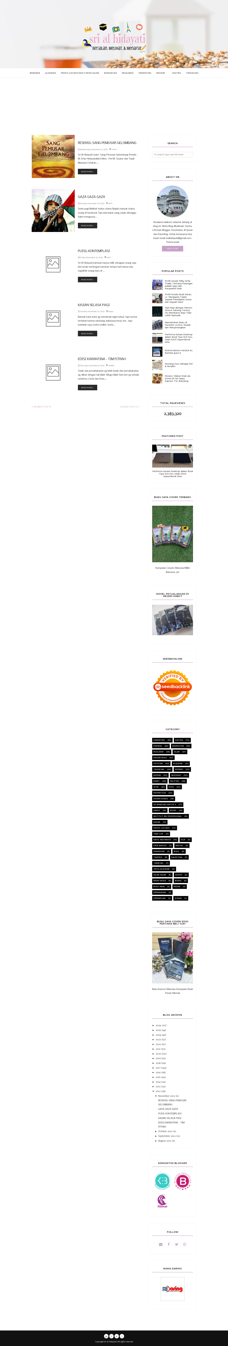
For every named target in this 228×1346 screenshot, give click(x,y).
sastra (114, 149)
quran (178, 898)
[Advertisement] (114, 111)
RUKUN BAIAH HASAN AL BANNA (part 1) (179, 351)
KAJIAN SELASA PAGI (92, 305)
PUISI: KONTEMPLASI (93, 251)
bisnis (178, 881)
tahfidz (157, 857)
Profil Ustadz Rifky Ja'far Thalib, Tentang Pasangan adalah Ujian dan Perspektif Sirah (179, 285)
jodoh (178, 875)
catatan (111, 365)
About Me (172, 249)
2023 (158, 1039)
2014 (158, 1082)
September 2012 (167, 1136)
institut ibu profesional (167, 816)
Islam (177, 752)
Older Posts (128, 406)
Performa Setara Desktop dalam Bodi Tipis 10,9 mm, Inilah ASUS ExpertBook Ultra (179, 338)
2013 (158, 1086)
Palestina (176, 857)
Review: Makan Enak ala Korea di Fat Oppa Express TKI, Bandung (177, 378)
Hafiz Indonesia (162, 840)
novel (173, 810)
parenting (159, 740)
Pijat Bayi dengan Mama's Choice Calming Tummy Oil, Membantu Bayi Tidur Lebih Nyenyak (178, 311)
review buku (160, 758)
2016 (158, 1072)
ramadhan (159, 851)
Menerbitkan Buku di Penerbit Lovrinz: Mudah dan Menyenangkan (178, 325)
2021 (158, 1049)
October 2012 (165, 1131)
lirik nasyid (160, 846)
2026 (158, 1025)
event (156, 781)
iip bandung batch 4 (164, 805)
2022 (158, 1044)
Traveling (159, 769)
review (157, 775)
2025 (158, 1030)
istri (156, 787)
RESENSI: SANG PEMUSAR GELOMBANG (105, 143)
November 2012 (166, 1096)
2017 (158, 1068)
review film (159, 793)
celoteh (174, 781)
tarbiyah (158, 863)
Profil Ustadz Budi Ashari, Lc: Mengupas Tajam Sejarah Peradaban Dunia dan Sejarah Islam (178, 298)
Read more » (87, 171)
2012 (158, 1091)
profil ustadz (161, 828)
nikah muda (159, 881)
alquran (178, 764)
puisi (110, 203)
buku (176, 851)
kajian (110, 311)
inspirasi (176, 775)
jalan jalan (159, 875)
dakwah (157, 746)
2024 (158, 1035)
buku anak (159, 887)
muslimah (158, 752)
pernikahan (159, 892)
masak (177, 887)
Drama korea (160, 799)
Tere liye (158, 834)
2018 (158, 1063)
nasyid (179, 846)
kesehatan (178, 746)
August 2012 (164, 1141)
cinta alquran (161, 869)
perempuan (159, 898)
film (183, 840)
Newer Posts (42, 406)
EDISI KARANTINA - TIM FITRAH (100, 359)
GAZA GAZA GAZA (90, 197)
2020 (158, 1054)
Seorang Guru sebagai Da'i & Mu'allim (179, 364)
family (156, 810)
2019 (158, 1058)
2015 (158, 1077)
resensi (179, 769)
